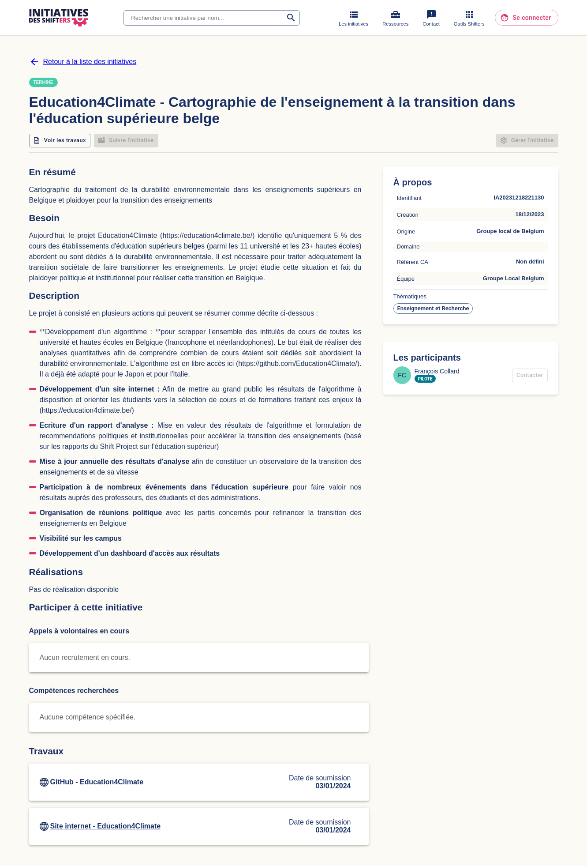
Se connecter (526, 18)
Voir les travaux (60, 140)
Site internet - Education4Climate (105, 826)
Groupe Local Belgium (513, 278)
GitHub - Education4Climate (97, 782)
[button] (433, 308)
